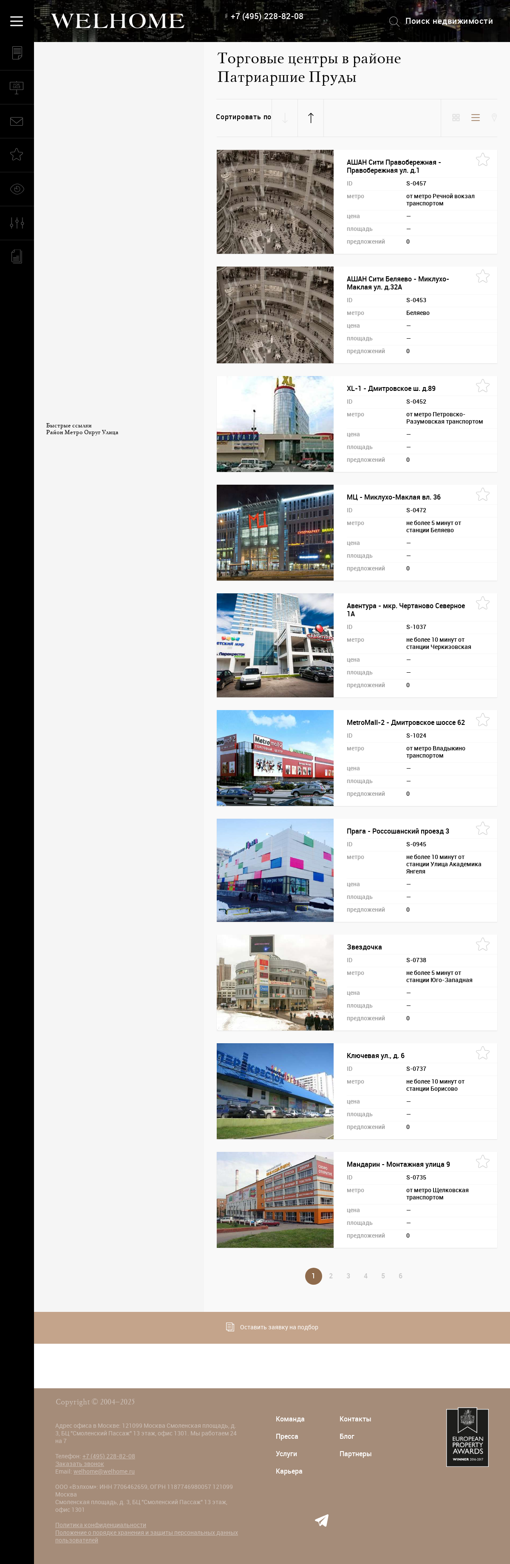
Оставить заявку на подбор (272, 1327)
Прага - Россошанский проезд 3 (398, 831)
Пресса (287, 1436)
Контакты (355, 1419)
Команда (290, 1419)
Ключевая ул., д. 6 (376, 1056)
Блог (347, 1436)
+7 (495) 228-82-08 (267, 16)
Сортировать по (244, 117)
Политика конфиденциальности (100, 1525)
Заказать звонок (79, 1463)
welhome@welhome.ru (104, 1471)
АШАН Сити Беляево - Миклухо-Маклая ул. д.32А (398, 283)
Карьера (289, 1471)
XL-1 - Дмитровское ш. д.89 (391, 389)
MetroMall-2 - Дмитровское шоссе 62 (406, 723)
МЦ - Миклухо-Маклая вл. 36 (394, 497)
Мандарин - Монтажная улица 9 (398, 1164)
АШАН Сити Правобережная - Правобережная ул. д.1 (394, 166)
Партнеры (356, 1454)
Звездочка (364, 947)
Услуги (286, 1454)
